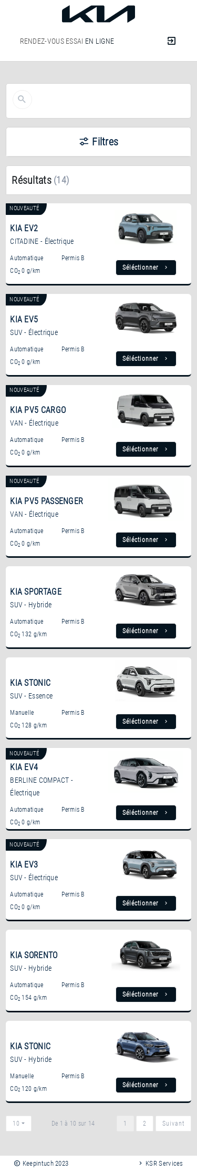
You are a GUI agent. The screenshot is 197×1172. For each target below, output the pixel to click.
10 (16, 1123)
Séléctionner (146, 267)
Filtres (99, 141)
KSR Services (160, 1163)
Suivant (173, 1123)
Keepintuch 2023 (41, 1163)
